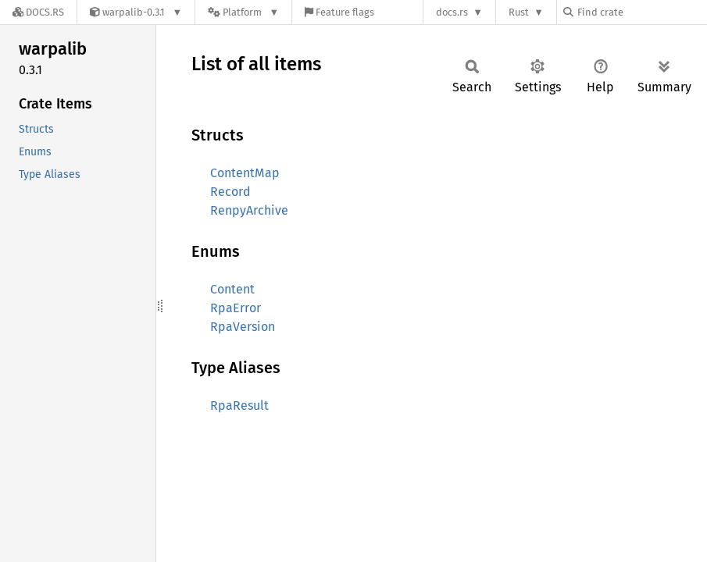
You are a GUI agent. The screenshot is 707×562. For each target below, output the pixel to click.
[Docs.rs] (38, 12)
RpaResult (239, 405)
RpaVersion (242, 326)
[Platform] (243, 12)
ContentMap (245, 172)
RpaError (235, 308)
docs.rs (452, 12)
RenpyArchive (249, 210)
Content (232, 289)
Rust (519, 12)
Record (230, 191)
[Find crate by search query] (641, 12)
